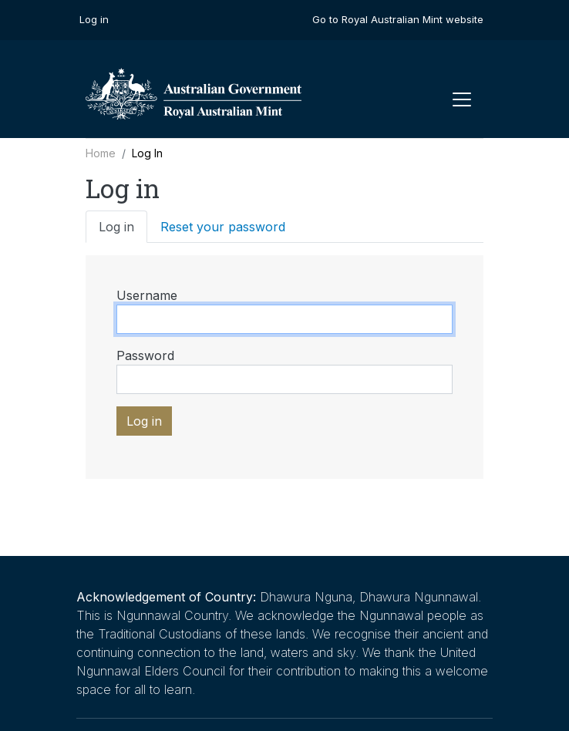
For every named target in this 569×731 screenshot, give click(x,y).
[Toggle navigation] (461, 99)
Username (146, 295)
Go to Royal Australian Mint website (397, 19)
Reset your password (222, 226)
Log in (94, 19)
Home (101, 153)
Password (145, 355)
